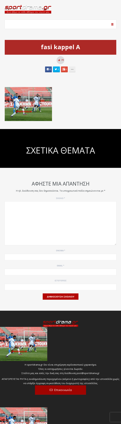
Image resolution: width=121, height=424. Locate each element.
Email (60, 265)
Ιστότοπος (60, 280)
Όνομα (60, 250)
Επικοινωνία (63, 390)
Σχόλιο (60, 198)
